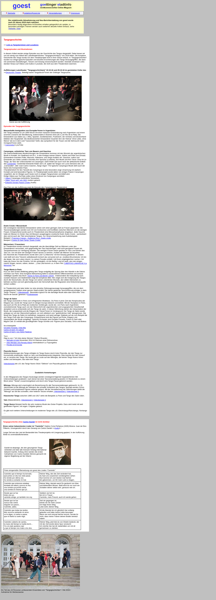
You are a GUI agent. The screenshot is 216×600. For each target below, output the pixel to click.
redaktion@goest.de (32, 13)
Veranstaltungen (55, 13)
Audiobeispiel (32, 294)
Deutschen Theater (13, 72)
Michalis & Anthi (13, 340)
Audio (57, 428)
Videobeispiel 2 (73, 391)
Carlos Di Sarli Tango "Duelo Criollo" (26, 240)
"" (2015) (40, 276)
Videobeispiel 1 (60, 391)
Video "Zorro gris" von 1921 (16, 180)
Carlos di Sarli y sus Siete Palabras (18, 332)
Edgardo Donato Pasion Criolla (17, 183)
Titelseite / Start (14, 29)
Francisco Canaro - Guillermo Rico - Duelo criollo (31, 238)
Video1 (8, 178)
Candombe (11, 164)
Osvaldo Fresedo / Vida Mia (15, 328)
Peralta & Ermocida (14, 345)
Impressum (75, 13)
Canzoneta (9, 145)
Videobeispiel (23, 292)
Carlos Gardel (29, 422)
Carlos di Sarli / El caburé (14, 330)
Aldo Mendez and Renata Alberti (19, 343)
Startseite (11, 13)
